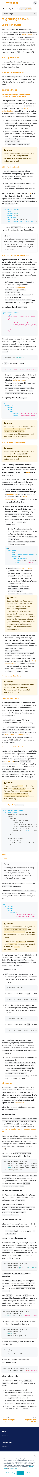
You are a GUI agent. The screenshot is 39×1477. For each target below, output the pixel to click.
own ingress (12, 494)
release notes (27, 35)
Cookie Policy (13, 1468)
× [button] (34, 1455)
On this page (8, 14)
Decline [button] (29, 1473)
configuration (20, 287)
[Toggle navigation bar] (3, 2)
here (3, 1149)
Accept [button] (20, 1473)
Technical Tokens (25, 568)
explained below (19, 380)
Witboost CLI (19, 1103)
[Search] (35, 2)
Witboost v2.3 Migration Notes (16, 735)
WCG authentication (23, 624)
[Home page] (3, 8)
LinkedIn (5, 1447)
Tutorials (5, 1435)
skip (29, 193)
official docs (9, 761)
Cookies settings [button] (10, 1473)
